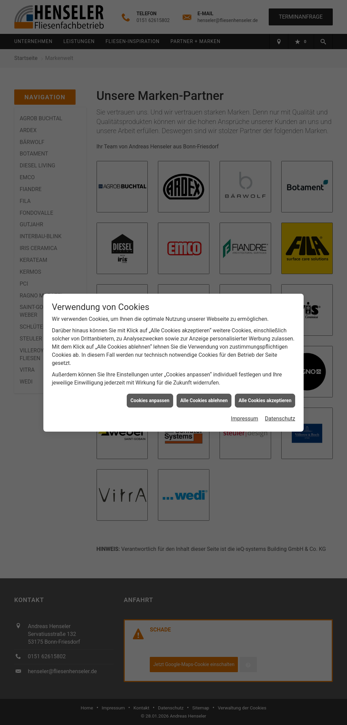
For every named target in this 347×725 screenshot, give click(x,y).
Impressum (244, 418)
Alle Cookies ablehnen (204, 400)
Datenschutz (280, 418)
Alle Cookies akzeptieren (265, 400)
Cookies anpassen (149, 400)
